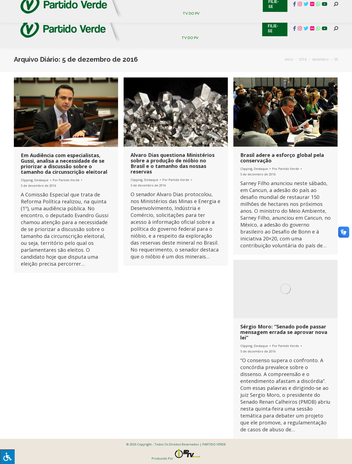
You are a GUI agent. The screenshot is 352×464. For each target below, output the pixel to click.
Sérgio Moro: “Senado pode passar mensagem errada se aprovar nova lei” (283, 332)
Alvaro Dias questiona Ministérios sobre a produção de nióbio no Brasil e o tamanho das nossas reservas (173, 163)
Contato (9, 5)
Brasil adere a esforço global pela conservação (282, 158)
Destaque (41, 180)
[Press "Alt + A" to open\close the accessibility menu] (7, 456)
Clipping (27, 180)
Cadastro (37, 5)
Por (66, 180)
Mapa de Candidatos (149, 5)
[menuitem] (142, 19)
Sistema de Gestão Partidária (87, 5)
